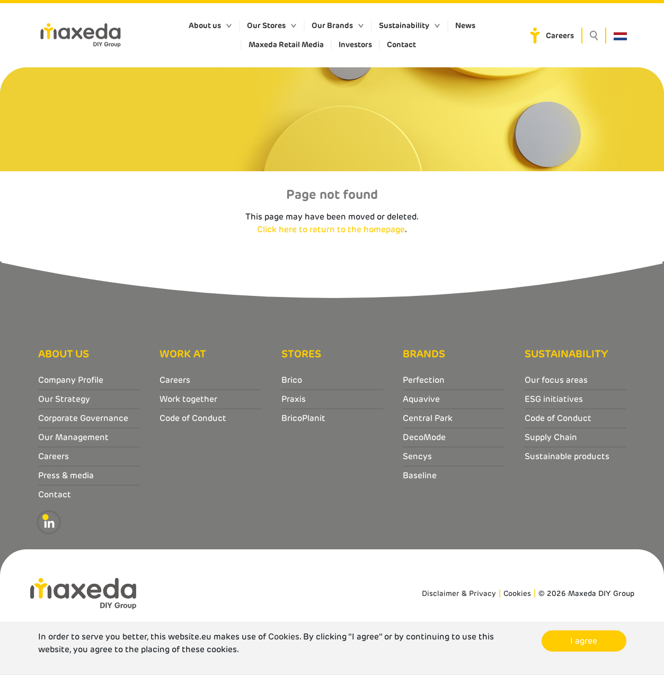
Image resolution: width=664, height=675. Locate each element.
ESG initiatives (554, 399)
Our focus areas (556, 379)
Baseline (420, 475)
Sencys (417, 456)
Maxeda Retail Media (286, 44)
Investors (355, 44)
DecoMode (424, 437)
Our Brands (332, 25)
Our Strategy (64, 399)
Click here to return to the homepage (331, 229)
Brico (291, 379)
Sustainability (404, 25)
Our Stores (266, 25)
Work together (188, 399)
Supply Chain (551, 437)
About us (205, 25)
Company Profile (70, 379)
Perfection (424, 379)
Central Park (428, 418)
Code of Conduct (193, 418)
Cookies (517, 593)
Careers (560, 35)
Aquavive (421, 399)
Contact (401, 44)
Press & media (66, 475)
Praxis (293, 399)
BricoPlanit (303, 418)
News (465, 25)
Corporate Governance (83, 418)
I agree (583, 640)
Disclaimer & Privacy (459, 593)
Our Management (73, 437)
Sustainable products (567, 456)
